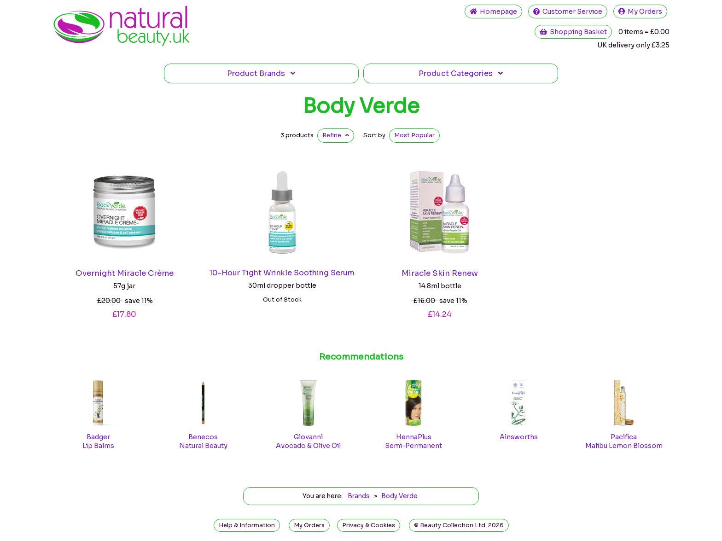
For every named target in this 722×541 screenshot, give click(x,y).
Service (567, 11)
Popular (414, 135)
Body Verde (361, 106)
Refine (335, 135)
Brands (261, 73)
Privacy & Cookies (368, 525)
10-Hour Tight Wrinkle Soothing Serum (282, 273)
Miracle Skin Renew (440, 273)
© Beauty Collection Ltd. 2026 (459, 525)
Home (493, 11)
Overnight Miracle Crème (125, 273)
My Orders (640, 11)
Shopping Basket (573, 32)
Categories (461, 73)
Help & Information (247, 525)
